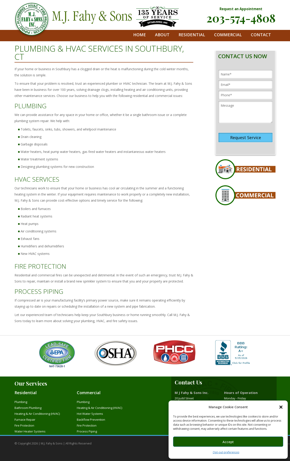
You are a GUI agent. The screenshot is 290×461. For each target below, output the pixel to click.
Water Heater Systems (30, 431)
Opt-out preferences (226, 452)
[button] (281, 407)
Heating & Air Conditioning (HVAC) (37, 414)
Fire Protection (24, 425)
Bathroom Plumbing (27, 408)
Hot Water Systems (90, 414)
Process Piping (87, 431)
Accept (228, 441)
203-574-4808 (241, 18)
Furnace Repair (24, 420)
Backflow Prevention (91, 420)
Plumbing (20, 402)
